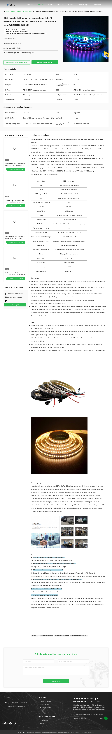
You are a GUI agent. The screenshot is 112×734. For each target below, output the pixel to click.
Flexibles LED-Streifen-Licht (23, 11)
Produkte (41, 5)
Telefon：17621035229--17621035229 (16, 703)
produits (12, 11)
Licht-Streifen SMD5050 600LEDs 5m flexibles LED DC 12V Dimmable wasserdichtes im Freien (15, 238)
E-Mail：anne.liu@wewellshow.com (15, 706)
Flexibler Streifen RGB (46, 635)
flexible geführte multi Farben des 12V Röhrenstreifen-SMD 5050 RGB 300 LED (15, 165)
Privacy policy (21, 732)
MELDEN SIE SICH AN (102, 718)
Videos (50, 5)
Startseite (30, 5)
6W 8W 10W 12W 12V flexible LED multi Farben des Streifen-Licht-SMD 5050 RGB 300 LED (15, 202)
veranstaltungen (83, 5)
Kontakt (70, 5)
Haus (7, 11)
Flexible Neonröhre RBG (62, 635)
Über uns (60, 5)
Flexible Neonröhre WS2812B (79, 635)
